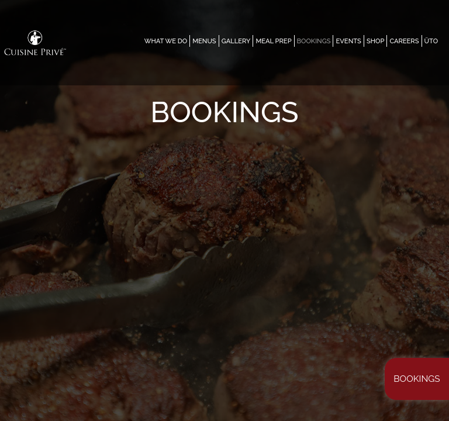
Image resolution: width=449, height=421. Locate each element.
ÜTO (431, 41)
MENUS (204, 41)
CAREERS (404, 41)
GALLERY (236, 41)
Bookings (416, 379)
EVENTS (348, 41)
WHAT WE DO (166, 41)
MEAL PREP (273, 41)
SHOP (375, 41)
